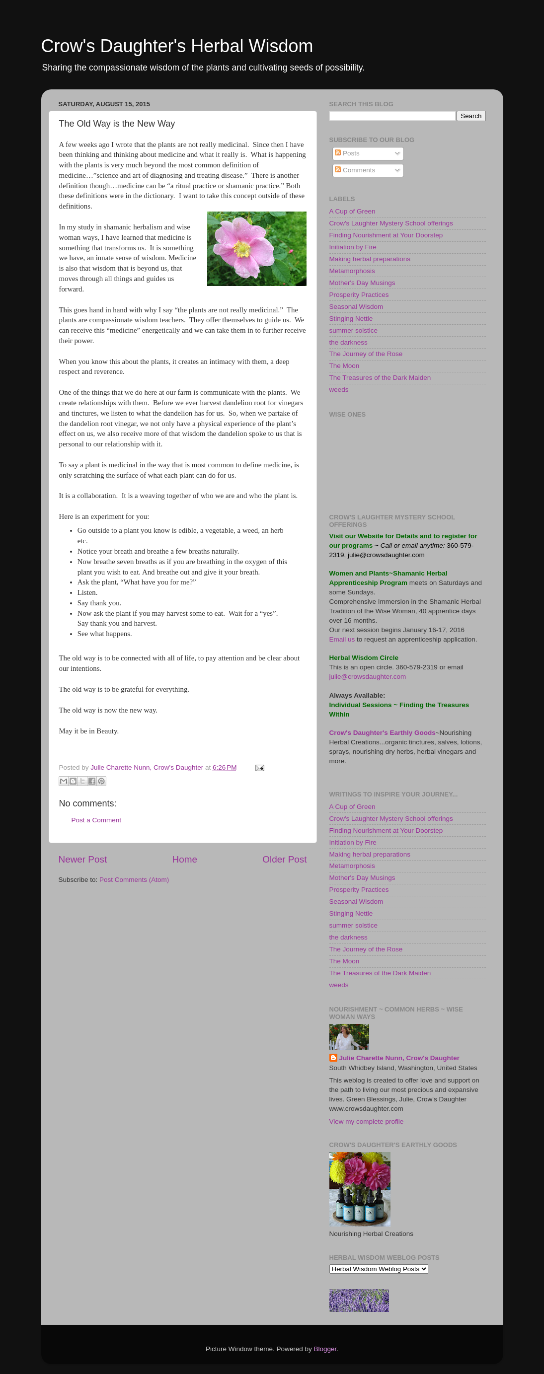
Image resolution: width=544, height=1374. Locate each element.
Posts (347, 153)
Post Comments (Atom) (134, 879)
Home (184, 859)
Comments (355, 170)
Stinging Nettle (351, 318)
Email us (342, 639)
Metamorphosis (352, 271)
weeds (339, 389)
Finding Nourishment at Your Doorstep (386, 235)
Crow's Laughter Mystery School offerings (391, 223)
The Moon (344, 365)
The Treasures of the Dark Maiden (380, 377)
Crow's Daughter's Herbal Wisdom (177, 46)
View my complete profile (366, 1121)
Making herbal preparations (370, 259)
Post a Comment (97, 820)
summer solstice (353, 330)
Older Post (284, 859)
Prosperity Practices (359, 294)
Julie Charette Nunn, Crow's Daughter (399, 1058)
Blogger (325, 1349)
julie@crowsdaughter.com (385, 555)
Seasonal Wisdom (356, 306)
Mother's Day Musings (362, 283)
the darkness (348, 342)
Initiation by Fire (353, 247)
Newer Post (83, 859)
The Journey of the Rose (366, 354)
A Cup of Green (352, 211)
